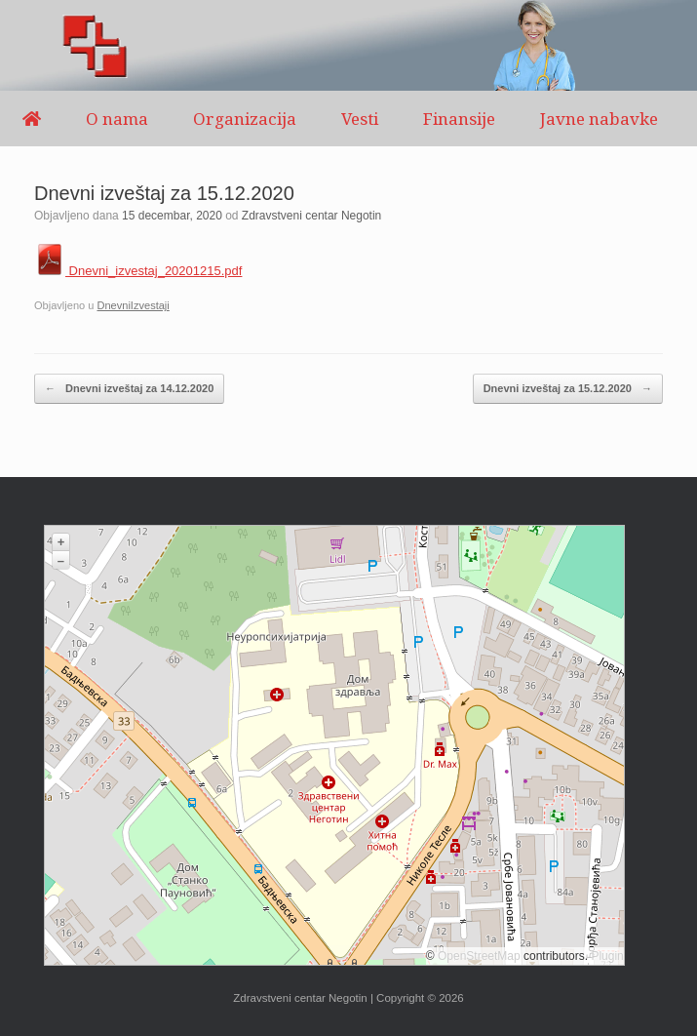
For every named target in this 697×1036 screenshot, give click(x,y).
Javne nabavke (599, 118)
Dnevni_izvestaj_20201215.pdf (138, 270)
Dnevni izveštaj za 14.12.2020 (129, 388)
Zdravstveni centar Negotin (311, 215)
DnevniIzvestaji (133, 305)
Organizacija (244, 118)
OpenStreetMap (479, 956)
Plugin (606, 956)
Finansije (459, 118)
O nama (117, 118)
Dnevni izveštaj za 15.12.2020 (568, 388)
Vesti (359, 118)
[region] (348, 45)
